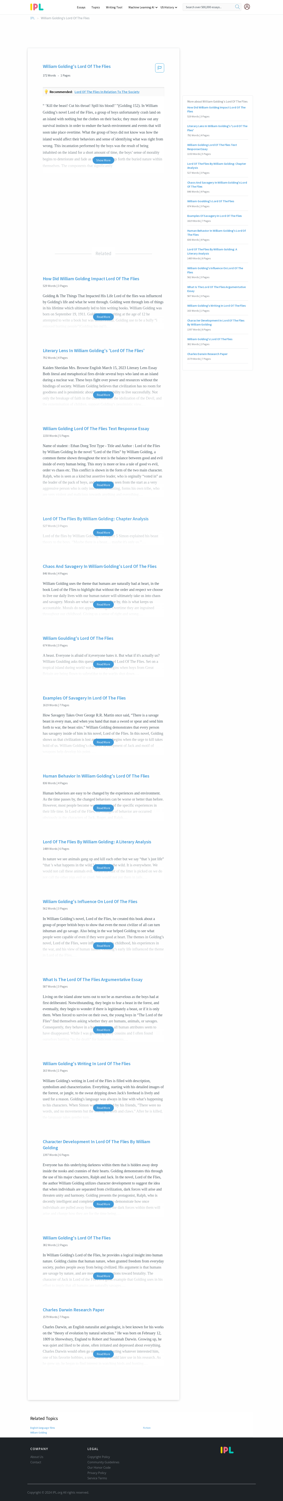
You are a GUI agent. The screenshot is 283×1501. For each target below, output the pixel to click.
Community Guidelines (104, 1462)
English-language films (42, 1427)
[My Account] (248, 7)
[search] (237, 7)
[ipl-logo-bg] (38, 6)
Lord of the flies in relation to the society (107, 92)
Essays (83, 7)
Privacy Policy (97, 1473)
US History (167, 7)
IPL (32, 18)
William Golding (39, 1432)
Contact (35, 1462)
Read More (103, 317)
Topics (97, 7)
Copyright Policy (99, 1457)
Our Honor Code (99, 1467)
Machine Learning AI (142, 7)
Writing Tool (115, 7)
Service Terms (97, 1478)
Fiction (147, 1427)
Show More (103, 160)
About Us (36, 1457)
